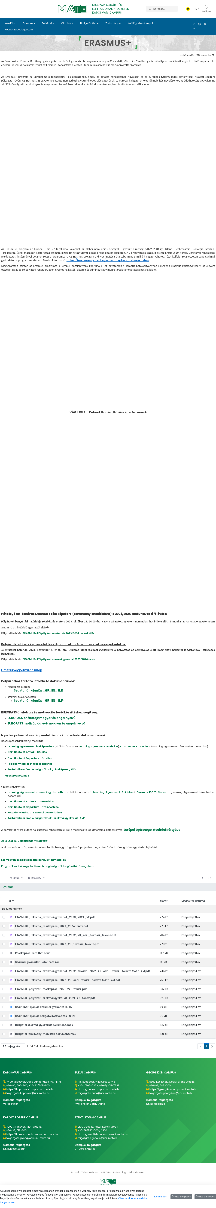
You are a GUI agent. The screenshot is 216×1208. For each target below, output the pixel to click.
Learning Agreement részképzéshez (31, 759)
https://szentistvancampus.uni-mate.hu (103, 1147)
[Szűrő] (16, 890)
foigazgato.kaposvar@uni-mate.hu (27, 1106)
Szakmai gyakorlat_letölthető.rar (37, 975)
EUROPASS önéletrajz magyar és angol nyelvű (42, 731)
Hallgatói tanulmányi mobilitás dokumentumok (45, 1047)
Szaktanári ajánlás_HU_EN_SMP (39, 713)
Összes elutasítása (205, 1196)
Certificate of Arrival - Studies (27, 765)
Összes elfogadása (181, 1196)
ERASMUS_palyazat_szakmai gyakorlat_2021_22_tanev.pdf (55, 1011)
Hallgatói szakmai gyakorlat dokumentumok (44, 1038)
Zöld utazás (9, 854)
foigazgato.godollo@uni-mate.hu (98, 1151)
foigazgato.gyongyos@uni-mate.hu (28, 1151)
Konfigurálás (160, 1196)
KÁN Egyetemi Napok (141, 23)
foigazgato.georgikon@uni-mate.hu (171, 1106)
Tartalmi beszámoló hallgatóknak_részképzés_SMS (42, 782)
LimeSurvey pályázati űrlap (21, 683)
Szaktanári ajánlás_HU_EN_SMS (39, 703)
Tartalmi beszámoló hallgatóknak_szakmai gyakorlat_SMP (46, 831)
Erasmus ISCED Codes (134, 759)
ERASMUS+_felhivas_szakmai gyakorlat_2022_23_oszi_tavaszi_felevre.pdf (65, 948)
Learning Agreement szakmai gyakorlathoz (37, 805)
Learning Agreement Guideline (98, 759)
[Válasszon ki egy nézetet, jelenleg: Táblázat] (201, 890)
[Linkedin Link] (192, 28)
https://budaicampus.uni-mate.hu (99, 1102)
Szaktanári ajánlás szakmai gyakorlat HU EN (43, 1020)
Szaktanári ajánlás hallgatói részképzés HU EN (45, 1029)
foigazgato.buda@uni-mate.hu (97, 1106)
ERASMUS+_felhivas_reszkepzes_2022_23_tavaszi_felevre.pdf (57, 957)
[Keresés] (165, 9)
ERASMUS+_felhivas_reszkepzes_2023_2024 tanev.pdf (51, 939)
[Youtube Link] (203, 24)
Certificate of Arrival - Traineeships (31, 814)
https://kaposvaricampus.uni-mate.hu (30, 1102)
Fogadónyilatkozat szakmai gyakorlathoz (35, 825)
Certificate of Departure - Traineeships (33, 820)
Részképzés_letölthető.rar (32, 966)
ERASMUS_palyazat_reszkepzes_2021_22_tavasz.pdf (51, 1002)
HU (197, 9)
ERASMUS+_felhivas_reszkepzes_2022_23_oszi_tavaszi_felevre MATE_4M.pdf (67, 993)
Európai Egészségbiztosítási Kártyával (152, 842)
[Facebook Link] (192, 24)
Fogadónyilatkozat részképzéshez (30, 776)
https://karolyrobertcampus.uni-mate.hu (32, 1147)
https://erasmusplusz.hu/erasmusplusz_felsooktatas (108, 310)
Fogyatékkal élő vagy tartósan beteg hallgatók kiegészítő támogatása (47, 879)
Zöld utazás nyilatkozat (33, 854)
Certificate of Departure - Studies (30, 771)
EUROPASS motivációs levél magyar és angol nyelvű (46, 736)
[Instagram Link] (198, 24)
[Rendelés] (36, 890)
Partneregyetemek (16, 788)
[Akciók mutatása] (211, 929)
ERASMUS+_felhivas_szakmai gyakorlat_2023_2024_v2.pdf (55, 930)
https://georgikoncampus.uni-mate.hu (173, 1102)
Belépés (206, 9)
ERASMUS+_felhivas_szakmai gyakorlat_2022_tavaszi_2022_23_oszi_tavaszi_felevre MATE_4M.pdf (82, 984)
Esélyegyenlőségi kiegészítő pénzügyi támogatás (33, 872)
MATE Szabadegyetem (19, 29)
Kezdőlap (10, 23)
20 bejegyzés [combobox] (14, 1059)
